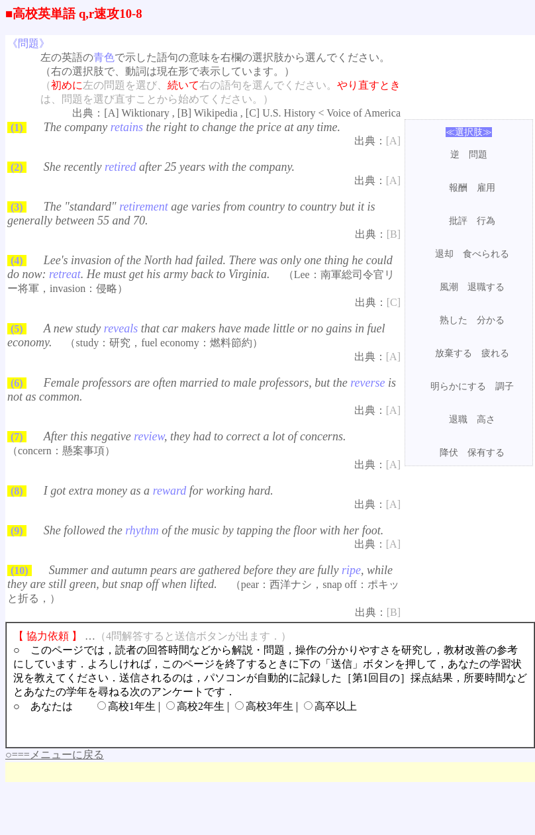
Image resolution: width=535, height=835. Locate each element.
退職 (458, 419)
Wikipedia (216, 113)
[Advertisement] (469, 508)
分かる (491, 320)
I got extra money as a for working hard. (158, 490)
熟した (453, 320)
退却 (444, 254)
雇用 (486, 188)
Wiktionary (146, 113)
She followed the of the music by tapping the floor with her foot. (214, 530)
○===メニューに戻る (54, 754)
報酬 (458, 188)
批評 (458, 221)
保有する (486, 453)
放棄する (453, 353)
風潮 (449, 287)
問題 (478, 155)
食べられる (486, 254)
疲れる (495, 353)
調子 (504, 386)
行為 (486, 221)
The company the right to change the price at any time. (192, 127)
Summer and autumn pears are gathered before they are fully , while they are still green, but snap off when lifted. (200, 577)
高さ (486, 419)
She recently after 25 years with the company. (169, 166)
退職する (486, 287)
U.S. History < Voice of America (331, 113)
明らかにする (458, 386)
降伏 (449, 453)
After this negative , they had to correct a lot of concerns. (195, 436)
